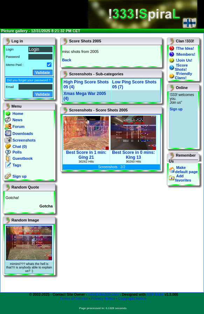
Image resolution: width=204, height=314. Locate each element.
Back (66, 60)
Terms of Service (74, 298)
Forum (18, 126)
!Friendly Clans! (183, 75)
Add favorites (183, 178)
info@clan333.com (103, 294)
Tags (17, 165)
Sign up (20, 176)
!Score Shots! (181, 67)
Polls (17, 152)
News (18, 120)
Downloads (23, 133)
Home (18, 113)
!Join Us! (184, 60)
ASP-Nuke (155, 294)
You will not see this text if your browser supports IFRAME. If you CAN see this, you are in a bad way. (183, 120)
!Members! (185, 54)
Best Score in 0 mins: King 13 (133, 153)
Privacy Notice (103, 298)
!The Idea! (185, 48)
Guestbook (23, 158)
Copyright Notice (132, 298)
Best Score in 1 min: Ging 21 (86, 153)
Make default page (186, 169)
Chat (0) (20, 146)
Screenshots (24, 140)
